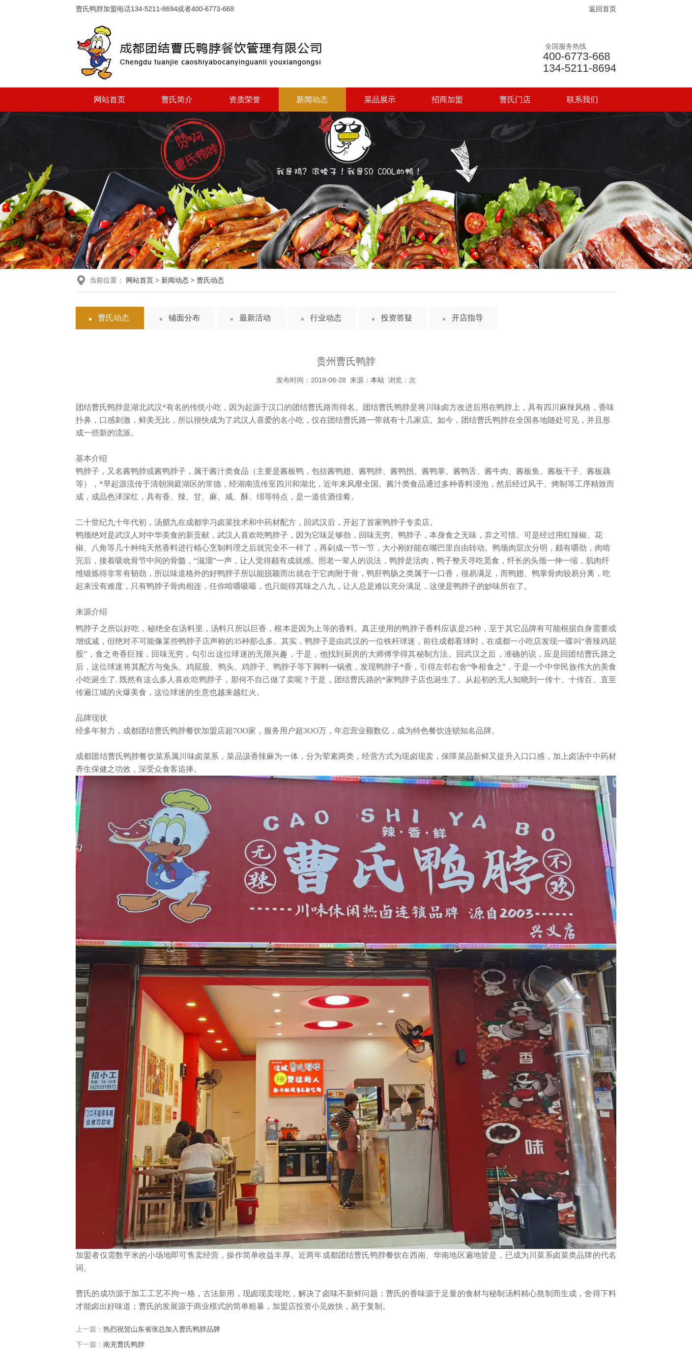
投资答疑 (396, 318)
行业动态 (326, 318)
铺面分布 (184, 318)
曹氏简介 (177, 99)
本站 (377, 380)
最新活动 (255, 318)
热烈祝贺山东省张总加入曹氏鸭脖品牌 (161, 1329)
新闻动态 (312, 99)
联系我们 (582, 99)
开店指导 (467, 318)
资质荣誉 (244, 99)
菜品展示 (380, 99)
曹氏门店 (515, 99)
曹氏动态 (210, 280)
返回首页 (602, 9)
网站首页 (109, 99)
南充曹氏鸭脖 (123, 1344)
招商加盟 (447, 99)
